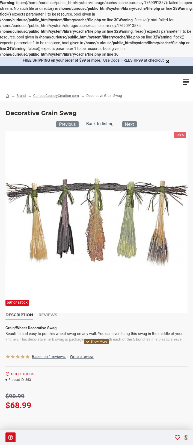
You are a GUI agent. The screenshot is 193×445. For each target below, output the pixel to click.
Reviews (47, 315)
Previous (67, 124)
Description (19, 315)
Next (129, 124)
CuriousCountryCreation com (56, 96)
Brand (21, 96)
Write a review (82, 356)
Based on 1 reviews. (49, 356)
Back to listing (100, 123)
